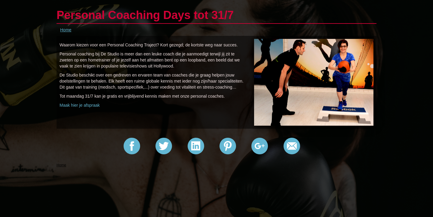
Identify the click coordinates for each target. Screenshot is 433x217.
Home (65, 29)
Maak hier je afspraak (80, 105)
